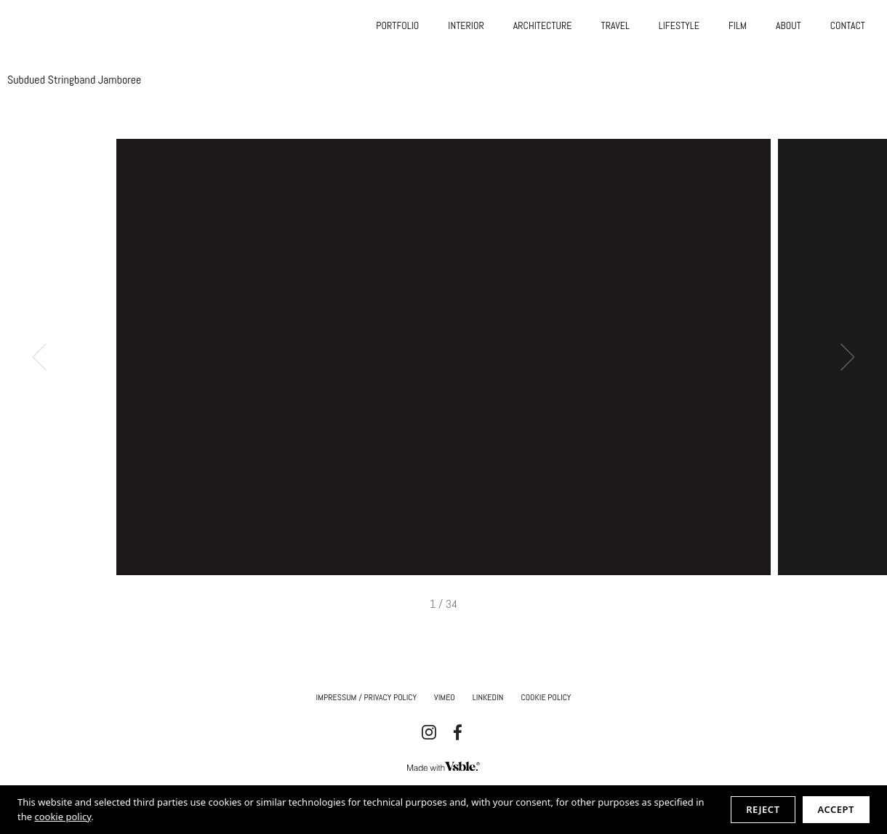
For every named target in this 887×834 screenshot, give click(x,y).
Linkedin (488, 697)
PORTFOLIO (397, 25)
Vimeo (444, 697)
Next (841, 357)
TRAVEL (615, 25)
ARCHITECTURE (542, 25)
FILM (738, 25)
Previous (46, 357)
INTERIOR (465, 25)
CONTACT (847, 25)
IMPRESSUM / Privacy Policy (366, 697)
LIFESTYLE (679, 25)
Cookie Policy (546, 697)
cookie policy (62, 816)
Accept (836, 809)
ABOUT (788, 25)
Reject (762, 809)
